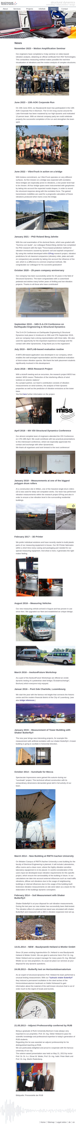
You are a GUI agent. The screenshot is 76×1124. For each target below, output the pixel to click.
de (69, 1122)
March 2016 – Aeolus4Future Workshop (35, 672)
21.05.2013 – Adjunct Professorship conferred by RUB (43, 1025)
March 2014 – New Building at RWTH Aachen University (44, 856)
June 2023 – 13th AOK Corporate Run (34, 102)
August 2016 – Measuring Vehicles (32, 603)
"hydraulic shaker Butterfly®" (61, 978)
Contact (64, 9)
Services (17, 9)
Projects (29, 9)
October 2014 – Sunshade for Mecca (33, 772)
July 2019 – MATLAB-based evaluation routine (39, 349)
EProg (51, 253)
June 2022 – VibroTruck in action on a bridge (38, 171)
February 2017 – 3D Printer (28, 536)
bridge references (27, 700)
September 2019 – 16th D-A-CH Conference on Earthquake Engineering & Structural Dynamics (39, 325)
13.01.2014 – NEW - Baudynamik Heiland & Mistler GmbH (44, 947)
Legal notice (61, 1122)
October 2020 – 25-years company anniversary (39, 270)
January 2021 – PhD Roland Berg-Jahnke (36, 236)
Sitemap (51, 1122)
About (5, 9)
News (53, 9)
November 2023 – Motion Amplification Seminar (39, 48)
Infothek (42, 9)
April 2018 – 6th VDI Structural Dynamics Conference (42, 430)
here (25, 394)
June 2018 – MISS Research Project (33, 368)
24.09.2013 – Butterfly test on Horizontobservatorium (42, 969)
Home (43, 1122)
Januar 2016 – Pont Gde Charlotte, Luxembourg (40, 689)
